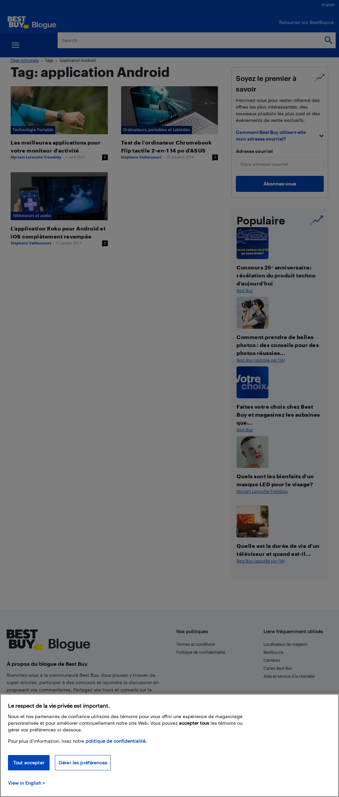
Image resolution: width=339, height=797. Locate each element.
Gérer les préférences (83, 762)
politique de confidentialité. (116, 741)
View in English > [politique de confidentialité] (26, 783)
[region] (169, 745)
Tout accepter (28, 762)
